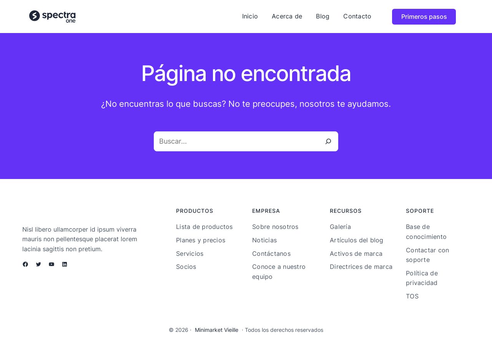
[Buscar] (328, 141)
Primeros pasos (424, 16)
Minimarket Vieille (216, 329)
